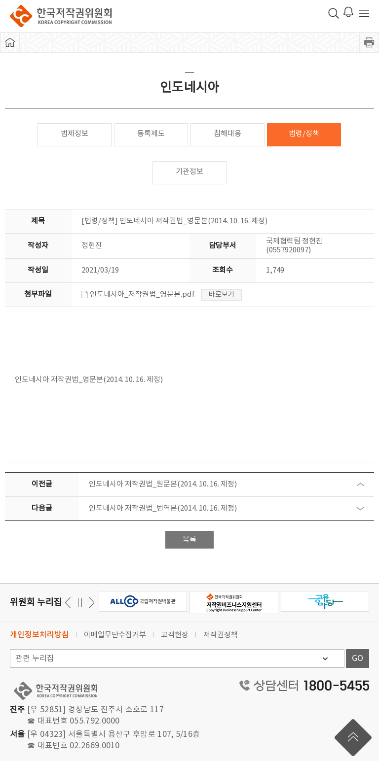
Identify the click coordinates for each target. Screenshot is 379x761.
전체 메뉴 (364, 13)
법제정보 (74, 134)
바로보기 (221, 295)
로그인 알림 (348, 11)
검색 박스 (334, 13)
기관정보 (189, 172)
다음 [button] (69, 602)
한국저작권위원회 (61, 16)
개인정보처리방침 (39, 634)
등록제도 (151, 134)
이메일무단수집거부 (115, 635)
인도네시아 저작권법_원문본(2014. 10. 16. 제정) (163, 484)
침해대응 (227, 134)
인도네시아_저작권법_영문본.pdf (138, 294)
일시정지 (80, 602)
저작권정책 (220, 635)
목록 (189, 539)
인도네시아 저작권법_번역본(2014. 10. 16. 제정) (163, 508)
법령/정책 (304, 134)
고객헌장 (175, 635)
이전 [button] (90, 602)
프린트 (369, 42)
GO (357, 658)
